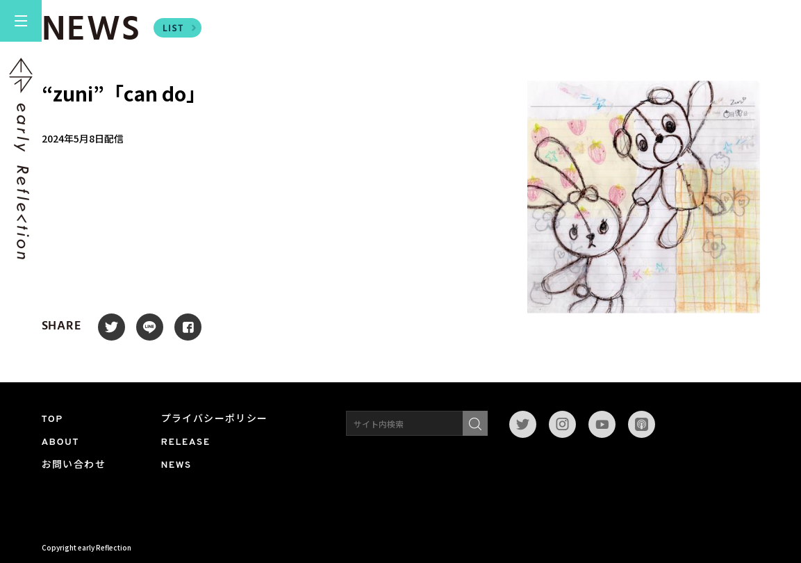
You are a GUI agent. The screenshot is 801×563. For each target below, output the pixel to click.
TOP (52, 419)
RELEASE (185, 442)
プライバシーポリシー (214, 419)
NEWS (176, 465)
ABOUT (61, 442)
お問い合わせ (74, 465)
